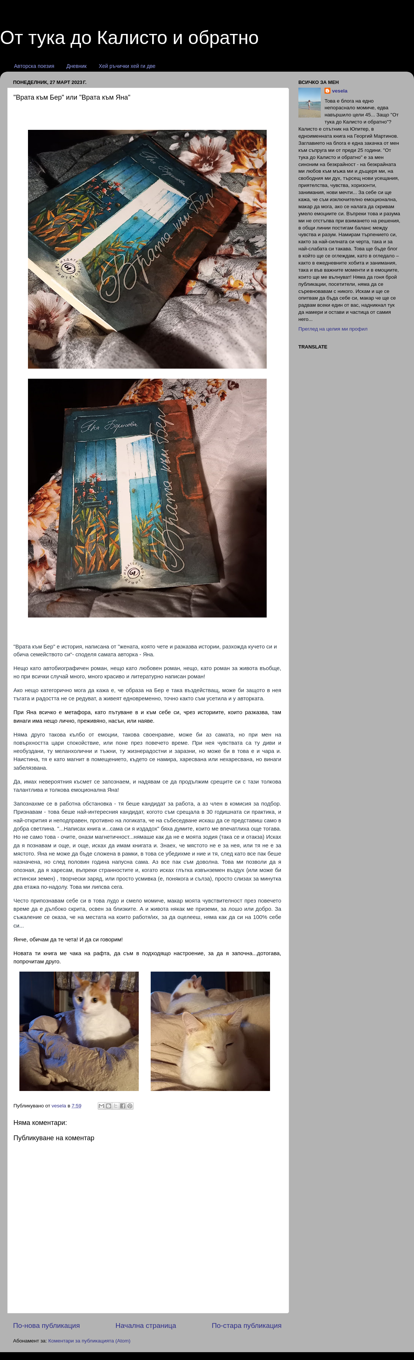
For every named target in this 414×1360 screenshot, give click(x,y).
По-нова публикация (46, 1325)
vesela (339, 91)
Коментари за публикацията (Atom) (89, 1341)
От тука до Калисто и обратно (129, 37)
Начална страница (146, 1325)
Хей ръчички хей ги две (127, 66)
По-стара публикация (247, 1325)
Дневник (76, 66)
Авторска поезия (34, 66)
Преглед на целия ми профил (332, 329)
